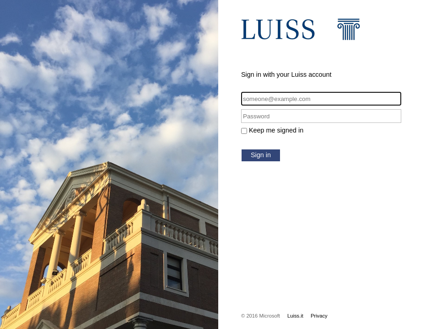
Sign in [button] (261, 155)
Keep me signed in (276, 130)
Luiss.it (295, 315)
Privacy (319, 315)
